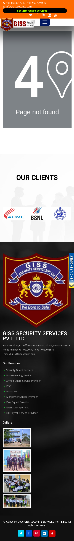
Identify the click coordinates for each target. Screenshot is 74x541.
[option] (14, 213)
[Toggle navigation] (45, 22)
